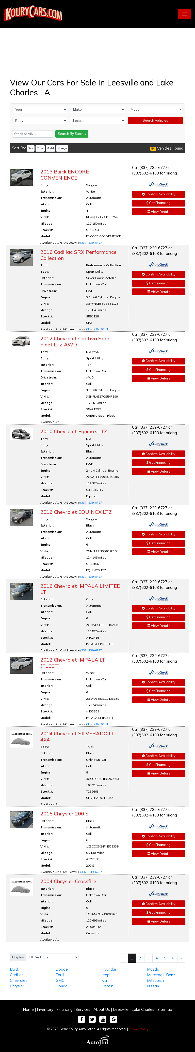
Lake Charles (143, 1009)
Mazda (153, 969)
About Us (101, 1009)
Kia (104, 980)
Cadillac (16, 974)
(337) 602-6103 (97, 329)
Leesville (120, 1009)
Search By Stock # (72, 134)
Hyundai (108, 969)
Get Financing (159, 203)
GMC (60, 980)
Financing (64, 1009)
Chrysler (17, 986)
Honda (62, 986)
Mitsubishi (156, 980)
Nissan (153, 986)
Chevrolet (18, 980)
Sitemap (164, 1009)
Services (83, 1009)
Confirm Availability (158, 194)
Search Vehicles (155, 120)
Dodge (62, 969)
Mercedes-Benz (161, 974)
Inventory (45, 1009)
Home (28, 1009)
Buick (14, 969)
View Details (158, 212)
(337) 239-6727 (91, 242)
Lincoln (107, 986)
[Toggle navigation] (184, 14)
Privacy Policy (139, 1029)
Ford (60, 974)
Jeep (105, 974)
